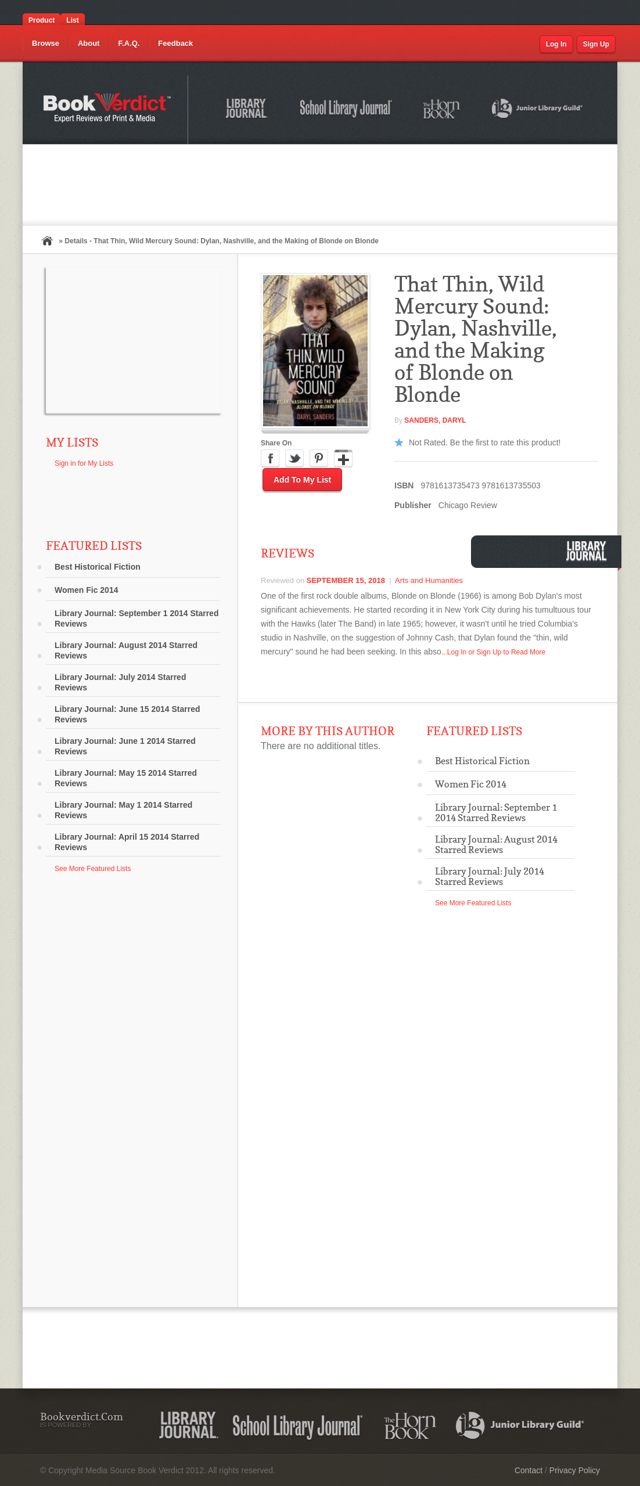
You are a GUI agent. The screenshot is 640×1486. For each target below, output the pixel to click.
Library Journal (248, 110)
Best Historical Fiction (98, 566)
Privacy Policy (574, 1470)
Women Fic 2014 (86, 590)
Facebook (270, 458)
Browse (45, 43)
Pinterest (319, 458)
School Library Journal (346, 110)
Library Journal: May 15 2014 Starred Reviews (126, 778)
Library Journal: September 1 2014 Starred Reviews (136, 618)
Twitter (294, 458)
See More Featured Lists (93, 869)
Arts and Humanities (429, 580)
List (72, 20)
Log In (556, 44)
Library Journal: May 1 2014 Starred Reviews (123, 810)
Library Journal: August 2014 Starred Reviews (126, 650)
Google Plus (343, 458)
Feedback (175, 43)
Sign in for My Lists (84, 463)
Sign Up (596, 44)
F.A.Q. (129, 43)
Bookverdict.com (108, 110)
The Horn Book (442, 109)
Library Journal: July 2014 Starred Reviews (120, 682)
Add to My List (302, 479)
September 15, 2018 (346, 580)
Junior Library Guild (537, 110)
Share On (276, 443)
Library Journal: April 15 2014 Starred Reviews (127, 842)
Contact (528, 1470)
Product (41, 20)
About (89, 43)
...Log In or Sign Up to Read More (493, 652)
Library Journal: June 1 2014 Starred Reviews (125, 746)
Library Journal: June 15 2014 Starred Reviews (127, 714)
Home (47, 241)
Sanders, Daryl (435, 420)
